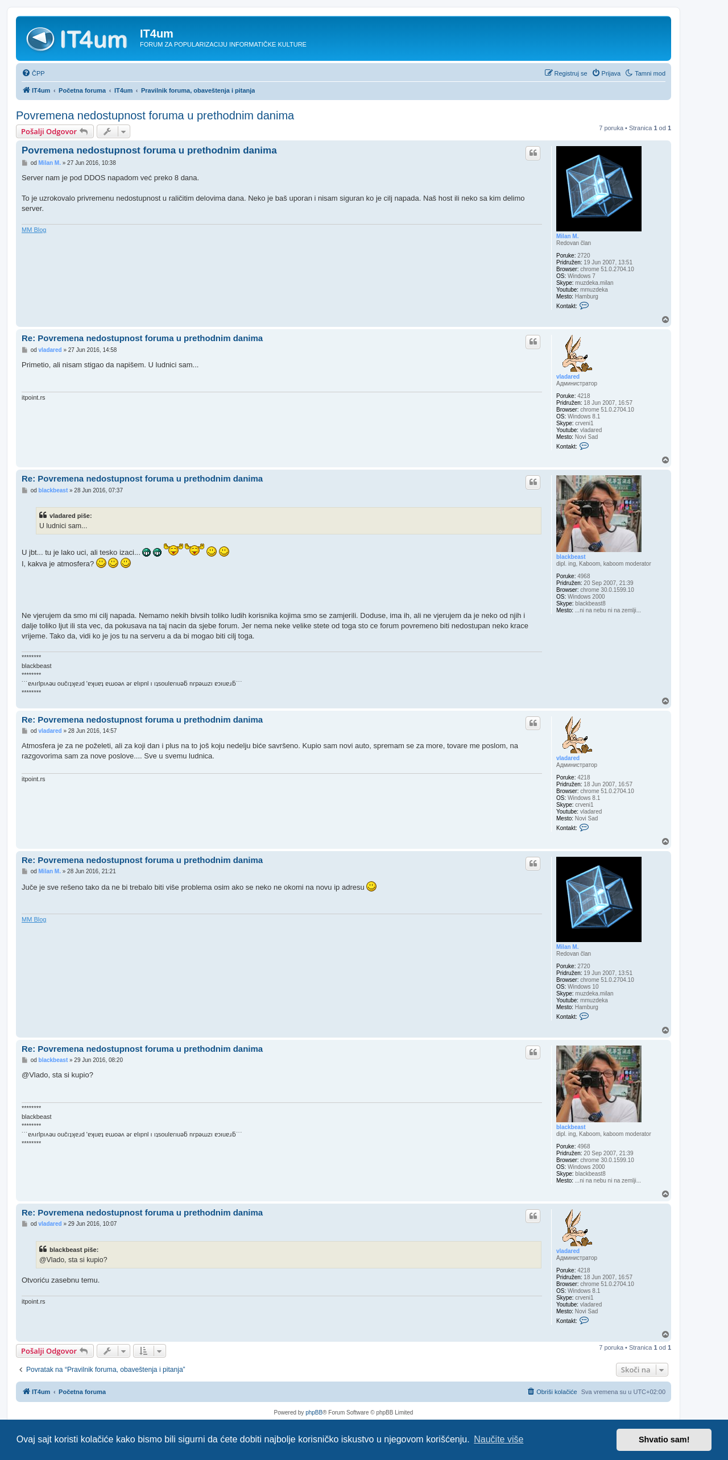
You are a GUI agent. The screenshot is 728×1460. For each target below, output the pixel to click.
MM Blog (34, 229)
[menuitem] (33, 73)
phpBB (313, 1412)
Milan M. (567, 236)
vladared (568, 377)
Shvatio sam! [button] (664, 1439)
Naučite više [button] (498, 1439)
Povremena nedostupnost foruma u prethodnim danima (155, 115)
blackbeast (571, 557)
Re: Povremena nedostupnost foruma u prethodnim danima (142, 338)
